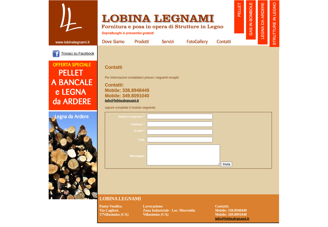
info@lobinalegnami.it (122, 100)
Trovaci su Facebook (77, 53)
